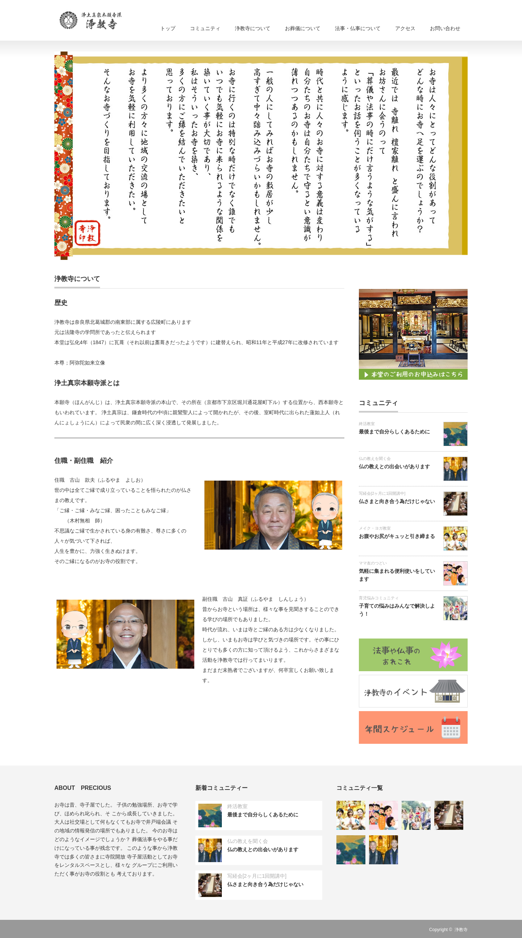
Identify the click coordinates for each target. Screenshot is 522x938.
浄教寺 (461, 929)
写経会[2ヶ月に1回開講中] (382, 493)
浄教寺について (252, 28)
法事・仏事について (358, 28)
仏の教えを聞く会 (375, 458)
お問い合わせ (445, 28)
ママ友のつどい (373, 563)
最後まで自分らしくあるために (394, 432)
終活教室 (367, 423)
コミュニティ (205, 28)
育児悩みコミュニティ (379, 598)
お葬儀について (302, 28)
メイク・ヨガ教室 (375, 528)
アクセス (405, 28)
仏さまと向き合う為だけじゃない (397, 501)
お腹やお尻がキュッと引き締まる (397, 536)
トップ (167, 28)
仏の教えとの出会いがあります (394, 466)
